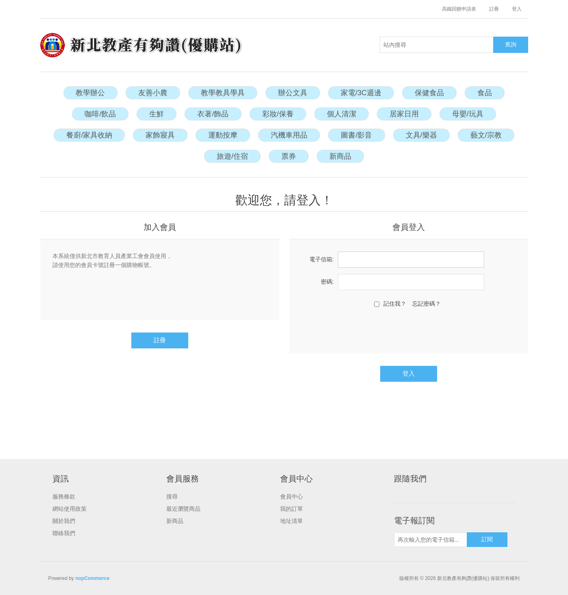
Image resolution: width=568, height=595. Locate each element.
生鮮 (156, 114)
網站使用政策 (69, 508)
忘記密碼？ (426, 303)
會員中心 (291, 496)
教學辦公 (90, 93)
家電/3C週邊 (361, 93)
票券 (288, 156)
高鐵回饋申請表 (459, 9)
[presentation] (408, 330)
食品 (484, 93)
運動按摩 (222, 135)
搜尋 (172, 496)
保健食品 (429, 93)
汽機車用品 (289, 135)
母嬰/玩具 (467, 114)
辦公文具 (292, 93)
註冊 (494, 9)
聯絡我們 (63, 533)
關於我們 (63, 521)
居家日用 (404, 114)
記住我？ (394, 303)
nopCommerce (92, 578)
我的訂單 (291, 508)
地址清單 (291, 521)
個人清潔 (341, 114)
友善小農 (153, 93)
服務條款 (63, 496)
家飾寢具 (160, 135)
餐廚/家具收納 (89, 135)
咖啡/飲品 (100, 114)
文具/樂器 (421, 135)
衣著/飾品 (213, 114)
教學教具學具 (223, 93)
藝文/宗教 (486, 135)
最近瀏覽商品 (183, 508)
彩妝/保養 (278, 114)
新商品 (340, 156)
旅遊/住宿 (232, 156)
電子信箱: (321, 259)
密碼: (327, 281)
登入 (517, 9)
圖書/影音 (356, 135)
